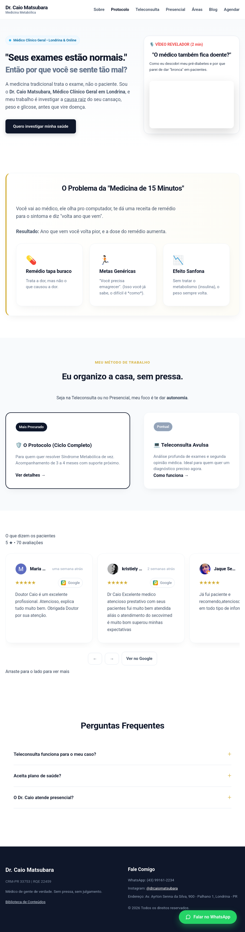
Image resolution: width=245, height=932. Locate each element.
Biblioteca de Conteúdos (25, 902)
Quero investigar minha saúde (40, 126)
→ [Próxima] (112, 658)
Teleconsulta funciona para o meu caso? (55, 754)
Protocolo (120, 9)
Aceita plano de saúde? (37, 775)
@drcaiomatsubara (162, 888)
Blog (213, 9)
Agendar (232, 9)
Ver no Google (139, 658)
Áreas (197, 9)
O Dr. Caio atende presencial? (44, 797)
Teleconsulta (147, 9)
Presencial (175, 9)
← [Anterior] (95, 658)
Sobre (99, 9)
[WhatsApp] (208, 917)
